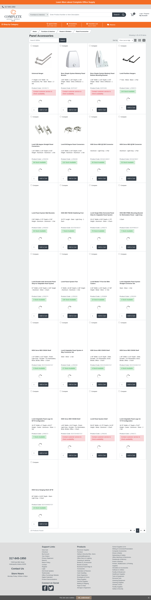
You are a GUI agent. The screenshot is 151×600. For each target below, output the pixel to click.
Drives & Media (117, 553)
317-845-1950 (8, 7)
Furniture (80, 552)
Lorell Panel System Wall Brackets (43, 213)
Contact (44, 564)
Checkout (45, 552)
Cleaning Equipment (118, 580)
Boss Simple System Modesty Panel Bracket (73, 74)
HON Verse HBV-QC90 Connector (131, 144)
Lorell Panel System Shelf (99, 419)
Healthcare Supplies (118, 574)
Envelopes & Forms (83, 577)
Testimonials (46, 573)
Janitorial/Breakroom (83, 556)
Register (44, 566)
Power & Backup (117, 561)
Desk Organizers (82, 575)
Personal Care (116, 578)
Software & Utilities (118, 570)
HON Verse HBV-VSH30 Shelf (100, 350)
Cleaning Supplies (118, 582)
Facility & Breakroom (118, 572)
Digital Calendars (47, 577)
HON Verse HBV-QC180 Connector (101, 144)
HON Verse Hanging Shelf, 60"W (42, 490)
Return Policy (46, 562)
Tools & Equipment (118, 576)
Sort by (115, 40)
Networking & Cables (119, 555)
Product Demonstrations (49, 579)
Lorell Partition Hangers (128, 73)
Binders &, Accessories (84, 562)
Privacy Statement (47, 558)
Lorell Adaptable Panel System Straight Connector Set (130, 282)
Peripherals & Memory (119, 559)
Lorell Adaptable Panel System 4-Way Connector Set (72, 351)
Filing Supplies (81, 579)
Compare (35, 46)
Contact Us (17, 568)
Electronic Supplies (83, 550)
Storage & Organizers (84, 588)
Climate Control (117, 584)
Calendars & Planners (84, 571)
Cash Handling (81, 573)
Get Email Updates (48, 571)
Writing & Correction (118, 549)
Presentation (129, 549)
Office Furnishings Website (50, 575)
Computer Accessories (119, 551)
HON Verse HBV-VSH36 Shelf (129, 350)
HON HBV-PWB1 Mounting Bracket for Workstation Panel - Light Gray (131, 214)
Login (43, 569)
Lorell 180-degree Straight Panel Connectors (42, 145)
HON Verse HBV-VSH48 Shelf (70, 419)
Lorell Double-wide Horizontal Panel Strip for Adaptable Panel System (44, 282)
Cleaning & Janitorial (83, 560)
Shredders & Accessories (120, 568)
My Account (144, 14)
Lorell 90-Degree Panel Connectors (72, 144)
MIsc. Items (91, 554)
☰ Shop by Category (9, 24)
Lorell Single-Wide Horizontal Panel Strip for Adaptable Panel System (102, 214)
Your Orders (45, 556)
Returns (44, 560)
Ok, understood (83, 598)
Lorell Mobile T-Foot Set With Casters (100, 282)
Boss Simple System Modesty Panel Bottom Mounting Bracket (102, 74)
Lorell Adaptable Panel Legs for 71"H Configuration (130, 420)
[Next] (141, 530)
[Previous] (134, 530)
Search (62, 40)
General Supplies (82, 581)
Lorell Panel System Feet (69, 281)
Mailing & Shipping (83, 583)
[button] (132, 14)
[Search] (80, 14)
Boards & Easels (82, 564)
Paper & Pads (81, 585)
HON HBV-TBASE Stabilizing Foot (72, 213)
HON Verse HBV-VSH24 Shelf (41, 350)
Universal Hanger (37, 73)
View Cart (45, 550)
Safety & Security (82, 554)
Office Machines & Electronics (121, 557)
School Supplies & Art (119, 547)
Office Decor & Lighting (84, 558)
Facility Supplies (117, 587)
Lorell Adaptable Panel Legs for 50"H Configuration (42, 420)
